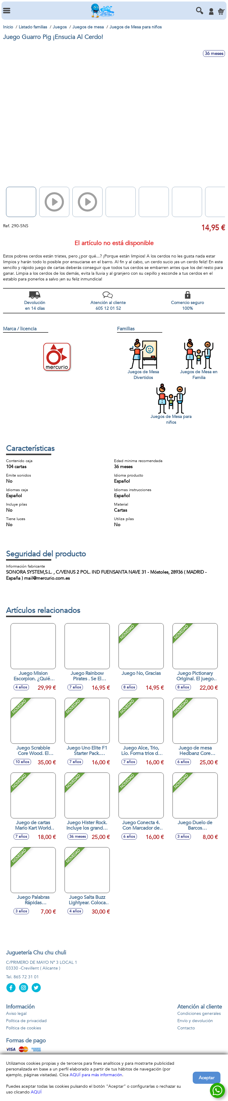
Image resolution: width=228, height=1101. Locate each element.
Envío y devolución (195, 1021)
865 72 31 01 (26, 977)
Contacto (186, 1028)
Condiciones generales (199, 1013)
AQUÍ (36, 1092)
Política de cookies (23, 1028)
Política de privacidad (26, 1021)
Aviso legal (16, 1013)
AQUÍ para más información (96, 1075)
